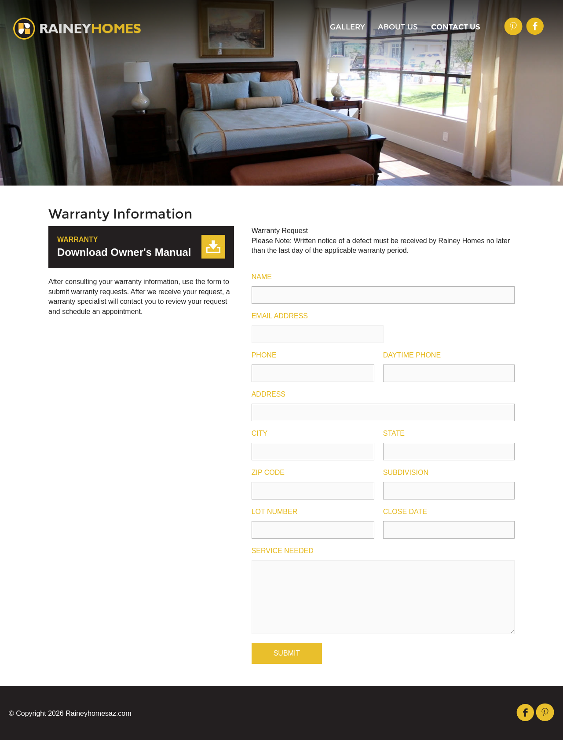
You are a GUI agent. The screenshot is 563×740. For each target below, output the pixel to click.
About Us (398, 26)
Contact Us (455, 26)
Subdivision (405, 472)
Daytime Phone (412, 355)
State (394, 433)
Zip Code (268, 472)
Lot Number (275, 511)
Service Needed (283, 550)
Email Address (280, 316)
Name (262, 277)
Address (268, 394)
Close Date (405, 511)
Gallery (347, 26)
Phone (264, 355)
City (259, 433)
